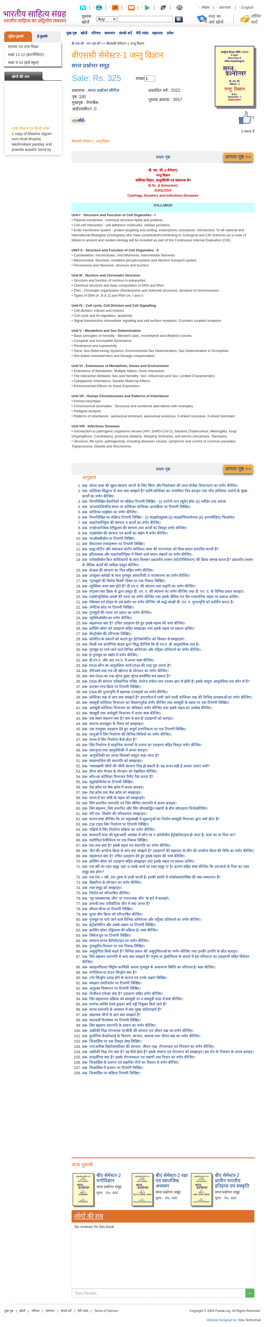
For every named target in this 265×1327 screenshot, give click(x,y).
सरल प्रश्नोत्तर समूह (90, 65)
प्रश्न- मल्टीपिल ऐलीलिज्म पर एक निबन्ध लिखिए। (115, 840)
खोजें (84, 33)
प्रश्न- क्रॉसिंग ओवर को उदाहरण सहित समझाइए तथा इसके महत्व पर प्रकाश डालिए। (138, 628)
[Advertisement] (163, 1115)
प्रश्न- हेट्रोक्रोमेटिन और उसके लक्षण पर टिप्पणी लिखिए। (119, 925)
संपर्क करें (125, 33)
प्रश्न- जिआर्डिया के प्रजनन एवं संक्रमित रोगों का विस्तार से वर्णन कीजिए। (130, 1062)
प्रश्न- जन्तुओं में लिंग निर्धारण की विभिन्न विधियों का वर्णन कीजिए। (126, 734)
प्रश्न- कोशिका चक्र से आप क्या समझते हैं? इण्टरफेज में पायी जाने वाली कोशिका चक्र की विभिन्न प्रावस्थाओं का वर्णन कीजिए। (167, 697)
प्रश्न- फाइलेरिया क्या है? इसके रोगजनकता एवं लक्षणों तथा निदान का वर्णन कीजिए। (138, 1057)
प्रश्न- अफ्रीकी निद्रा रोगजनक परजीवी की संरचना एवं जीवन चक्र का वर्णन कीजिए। (137, 1031)
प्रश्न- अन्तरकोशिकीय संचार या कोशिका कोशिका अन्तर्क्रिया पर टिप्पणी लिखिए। (136, 507)
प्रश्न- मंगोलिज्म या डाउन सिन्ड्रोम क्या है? (109, 972)
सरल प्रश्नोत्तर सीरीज (103, 90)
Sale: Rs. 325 (96, 78)
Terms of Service (106, 1311)
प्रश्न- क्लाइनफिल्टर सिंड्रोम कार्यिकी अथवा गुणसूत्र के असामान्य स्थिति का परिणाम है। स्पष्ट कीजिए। (148, 967)
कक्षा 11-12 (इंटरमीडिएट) (26, 54)
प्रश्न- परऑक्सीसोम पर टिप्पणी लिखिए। (108, 538)
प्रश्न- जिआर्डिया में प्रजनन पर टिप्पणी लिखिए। (112, 1068)
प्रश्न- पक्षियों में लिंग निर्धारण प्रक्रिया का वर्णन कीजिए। (118, 829)
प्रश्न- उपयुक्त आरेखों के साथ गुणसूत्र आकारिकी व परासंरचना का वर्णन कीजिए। (136, 575)
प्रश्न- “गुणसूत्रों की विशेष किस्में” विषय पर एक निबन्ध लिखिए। (123, 581)
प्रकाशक (225, 7)
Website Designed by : (222, 1320)
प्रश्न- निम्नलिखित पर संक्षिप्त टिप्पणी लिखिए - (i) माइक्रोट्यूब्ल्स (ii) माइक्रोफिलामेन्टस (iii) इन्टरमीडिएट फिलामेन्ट (158, 517)
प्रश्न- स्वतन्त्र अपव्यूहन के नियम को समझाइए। (113, 724)
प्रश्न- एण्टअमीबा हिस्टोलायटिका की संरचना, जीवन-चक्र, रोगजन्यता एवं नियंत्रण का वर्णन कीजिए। (148, 1046)
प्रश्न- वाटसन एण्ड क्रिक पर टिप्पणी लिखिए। (111, 687)
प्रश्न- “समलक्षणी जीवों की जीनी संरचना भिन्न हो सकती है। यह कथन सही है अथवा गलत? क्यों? (146, 766)
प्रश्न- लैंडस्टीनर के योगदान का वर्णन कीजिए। (112, 882)
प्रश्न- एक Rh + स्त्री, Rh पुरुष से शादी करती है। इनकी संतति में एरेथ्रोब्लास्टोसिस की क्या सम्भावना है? (151, 877)
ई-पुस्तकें (42, 36)
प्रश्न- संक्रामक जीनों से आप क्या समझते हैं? (111, 1015)
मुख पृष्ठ (71, 33)
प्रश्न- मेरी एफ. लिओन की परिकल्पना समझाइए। (114, 814)
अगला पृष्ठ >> (238, 157)
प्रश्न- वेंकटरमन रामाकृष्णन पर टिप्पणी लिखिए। (113, 544)
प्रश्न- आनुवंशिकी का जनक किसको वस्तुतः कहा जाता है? (120, 755)
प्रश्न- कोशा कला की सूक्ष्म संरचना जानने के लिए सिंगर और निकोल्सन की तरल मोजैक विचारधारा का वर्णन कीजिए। (160, 485)
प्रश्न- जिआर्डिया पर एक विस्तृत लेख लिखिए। (112, 1041)
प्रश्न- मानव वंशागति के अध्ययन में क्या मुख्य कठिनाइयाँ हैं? (121, 1009)
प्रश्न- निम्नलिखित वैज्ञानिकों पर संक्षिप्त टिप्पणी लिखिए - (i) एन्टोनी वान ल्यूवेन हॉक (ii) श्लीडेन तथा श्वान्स (154, 501)
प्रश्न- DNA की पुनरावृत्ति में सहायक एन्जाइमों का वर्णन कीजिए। (125, 692)
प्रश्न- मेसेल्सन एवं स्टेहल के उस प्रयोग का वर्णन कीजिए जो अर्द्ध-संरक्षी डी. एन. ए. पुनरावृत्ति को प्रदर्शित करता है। (158, 602)
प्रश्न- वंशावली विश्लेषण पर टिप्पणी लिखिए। (111, 1020)
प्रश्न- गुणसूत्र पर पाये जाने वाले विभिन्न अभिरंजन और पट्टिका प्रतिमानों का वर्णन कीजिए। (141, 649)
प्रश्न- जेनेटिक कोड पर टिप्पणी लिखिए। (108, 607)
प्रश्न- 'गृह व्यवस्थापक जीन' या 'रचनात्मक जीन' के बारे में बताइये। (125, 898)
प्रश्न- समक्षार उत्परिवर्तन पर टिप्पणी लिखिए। (112, 983)
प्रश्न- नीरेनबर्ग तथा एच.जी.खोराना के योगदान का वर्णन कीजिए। (125, 671)
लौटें (81, 120)
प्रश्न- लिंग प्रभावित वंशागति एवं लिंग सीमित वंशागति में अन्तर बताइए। (129, 803)
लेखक (205, 7)
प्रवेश (170, 33)
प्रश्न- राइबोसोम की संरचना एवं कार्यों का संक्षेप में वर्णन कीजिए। (125, 533)
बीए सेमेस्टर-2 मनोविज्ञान (108, 1178)
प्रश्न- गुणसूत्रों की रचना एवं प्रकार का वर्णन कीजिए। (117, 612)
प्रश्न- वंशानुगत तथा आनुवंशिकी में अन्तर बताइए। (115, 750)
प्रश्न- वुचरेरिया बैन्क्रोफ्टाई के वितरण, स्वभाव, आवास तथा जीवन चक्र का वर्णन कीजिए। (141, 1036)
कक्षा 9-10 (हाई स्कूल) (23, 62)
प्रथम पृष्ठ (163, 157)
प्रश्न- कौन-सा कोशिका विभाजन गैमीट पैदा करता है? (117, 777)
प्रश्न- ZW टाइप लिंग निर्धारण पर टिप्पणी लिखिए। (115, 824)
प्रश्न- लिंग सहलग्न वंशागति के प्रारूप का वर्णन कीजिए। (119, 1025)
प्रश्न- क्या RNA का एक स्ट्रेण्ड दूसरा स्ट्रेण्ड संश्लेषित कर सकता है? (126, 676)
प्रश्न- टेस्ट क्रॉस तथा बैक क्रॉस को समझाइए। (112, 792)
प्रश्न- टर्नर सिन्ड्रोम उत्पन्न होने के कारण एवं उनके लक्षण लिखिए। (124, 978)
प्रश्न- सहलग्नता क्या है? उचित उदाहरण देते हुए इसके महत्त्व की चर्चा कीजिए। (133, 623)
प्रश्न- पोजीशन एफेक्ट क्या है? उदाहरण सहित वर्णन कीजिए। (122, 993)
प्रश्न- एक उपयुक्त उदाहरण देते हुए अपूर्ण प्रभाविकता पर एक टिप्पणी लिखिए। (134, 729)
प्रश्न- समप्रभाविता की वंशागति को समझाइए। (112, 761)
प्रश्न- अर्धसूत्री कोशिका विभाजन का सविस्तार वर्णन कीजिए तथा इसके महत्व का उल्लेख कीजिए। (147, 708)
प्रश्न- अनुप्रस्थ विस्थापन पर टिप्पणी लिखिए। (111, 988)
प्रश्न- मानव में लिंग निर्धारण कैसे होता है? (109, 739)
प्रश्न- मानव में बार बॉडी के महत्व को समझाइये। (113, 798)
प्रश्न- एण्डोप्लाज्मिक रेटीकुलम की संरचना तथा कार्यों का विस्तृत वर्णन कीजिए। (134, 528)
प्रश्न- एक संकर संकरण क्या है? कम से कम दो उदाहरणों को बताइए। (127, 718)
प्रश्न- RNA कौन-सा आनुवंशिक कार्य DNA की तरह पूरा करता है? (126, 665)
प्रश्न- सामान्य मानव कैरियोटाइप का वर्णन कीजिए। (115, 941)
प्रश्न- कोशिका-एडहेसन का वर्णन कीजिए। (110, 512)
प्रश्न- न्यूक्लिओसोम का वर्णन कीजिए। (107, 618)
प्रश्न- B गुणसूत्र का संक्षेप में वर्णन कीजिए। (110, 655)
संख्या (140, 78)
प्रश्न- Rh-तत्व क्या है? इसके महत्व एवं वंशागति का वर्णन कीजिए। (126, 845)
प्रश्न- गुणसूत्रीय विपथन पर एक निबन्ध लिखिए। (113, 946)
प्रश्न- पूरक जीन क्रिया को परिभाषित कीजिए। (112, 914)
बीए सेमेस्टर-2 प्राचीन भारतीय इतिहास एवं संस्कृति (232, 1181)
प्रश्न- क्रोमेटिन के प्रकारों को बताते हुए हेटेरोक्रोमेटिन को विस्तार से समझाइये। (133, 639)
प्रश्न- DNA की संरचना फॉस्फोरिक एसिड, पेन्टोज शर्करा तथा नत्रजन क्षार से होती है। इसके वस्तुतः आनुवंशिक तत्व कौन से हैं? (166, 681)
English (247, 7)
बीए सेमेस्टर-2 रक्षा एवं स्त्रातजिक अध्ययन (172, 1181)
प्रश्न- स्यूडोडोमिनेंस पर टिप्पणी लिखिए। (108, 782)
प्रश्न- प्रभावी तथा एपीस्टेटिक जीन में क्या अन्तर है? (116, 904)
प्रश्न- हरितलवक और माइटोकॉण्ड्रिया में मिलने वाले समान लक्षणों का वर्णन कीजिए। (137, 554)
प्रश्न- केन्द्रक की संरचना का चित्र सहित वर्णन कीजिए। (118, 570)
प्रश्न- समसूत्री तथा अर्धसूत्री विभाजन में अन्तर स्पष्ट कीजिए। (121, 713)
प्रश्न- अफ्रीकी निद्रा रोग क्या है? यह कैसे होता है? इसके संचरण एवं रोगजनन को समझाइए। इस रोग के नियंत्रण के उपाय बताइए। (168, 1052)
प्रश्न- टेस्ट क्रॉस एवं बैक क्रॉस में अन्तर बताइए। (113, 787)
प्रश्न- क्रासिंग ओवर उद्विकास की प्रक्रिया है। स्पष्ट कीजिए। (120, 930)
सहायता (157, 33)
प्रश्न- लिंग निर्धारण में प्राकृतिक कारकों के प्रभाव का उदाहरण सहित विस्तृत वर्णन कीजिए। (142, 745)
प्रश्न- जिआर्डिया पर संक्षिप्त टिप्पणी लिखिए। (111, 1073)
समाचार (109, 33)
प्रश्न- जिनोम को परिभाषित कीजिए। (106, 893)
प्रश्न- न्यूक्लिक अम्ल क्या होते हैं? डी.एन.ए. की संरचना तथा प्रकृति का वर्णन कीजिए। (139, 586)
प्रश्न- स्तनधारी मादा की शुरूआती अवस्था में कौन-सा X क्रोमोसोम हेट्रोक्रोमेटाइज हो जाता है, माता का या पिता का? (159, 835)
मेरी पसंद (142, 33)
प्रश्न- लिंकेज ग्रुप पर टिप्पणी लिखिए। (106, 935)
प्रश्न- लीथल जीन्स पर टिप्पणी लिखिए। (107, 909)
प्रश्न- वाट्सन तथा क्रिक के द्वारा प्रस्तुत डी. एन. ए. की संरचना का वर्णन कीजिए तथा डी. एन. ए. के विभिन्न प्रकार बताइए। (163, 591)
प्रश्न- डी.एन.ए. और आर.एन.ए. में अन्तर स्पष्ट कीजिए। (118, 660)
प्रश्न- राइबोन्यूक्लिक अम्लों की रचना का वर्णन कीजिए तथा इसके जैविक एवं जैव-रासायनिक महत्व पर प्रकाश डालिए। (160, 597)
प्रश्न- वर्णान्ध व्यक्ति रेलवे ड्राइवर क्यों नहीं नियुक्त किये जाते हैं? (124, 1004)
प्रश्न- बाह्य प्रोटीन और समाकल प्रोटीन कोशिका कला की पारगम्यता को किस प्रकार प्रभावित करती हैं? (150, 549)
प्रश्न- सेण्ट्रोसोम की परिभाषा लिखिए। (106, 634)
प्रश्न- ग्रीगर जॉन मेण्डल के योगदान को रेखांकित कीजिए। (119, 771)
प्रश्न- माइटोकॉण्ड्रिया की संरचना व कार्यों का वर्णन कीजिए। (121, 522)
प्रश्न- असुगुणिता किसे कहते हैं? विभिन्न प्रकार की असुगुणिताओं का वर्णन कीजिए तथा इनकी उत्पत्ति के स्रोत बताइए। (160, 951)
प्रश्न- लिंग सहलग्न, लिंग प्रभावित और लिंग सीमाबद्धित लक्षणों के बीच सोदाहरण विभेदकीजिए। (145, 808)
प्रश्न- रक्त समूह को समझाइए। (102, 888)
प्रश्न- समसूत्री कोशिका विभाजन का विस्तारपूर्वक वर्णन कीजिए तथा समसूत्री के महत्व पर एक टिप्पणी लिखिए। (155, 702)
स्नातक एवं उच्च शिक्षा (23, 46)
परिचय (95, 33)
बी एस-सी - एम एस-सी (86, 44)
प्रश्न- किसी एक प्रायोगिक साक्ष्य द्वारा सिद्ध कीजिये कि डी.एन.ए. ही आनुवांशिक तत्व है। (140, 644)
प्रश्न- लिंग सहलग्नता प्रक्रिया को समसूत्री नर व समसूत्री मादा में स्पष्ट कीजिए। (132, 999)
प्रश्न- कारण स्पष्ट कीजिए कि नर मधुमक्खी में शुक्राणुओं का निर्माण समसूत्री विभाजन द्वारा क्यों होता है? (151, 819)
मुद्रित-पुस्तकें (16, 36)
